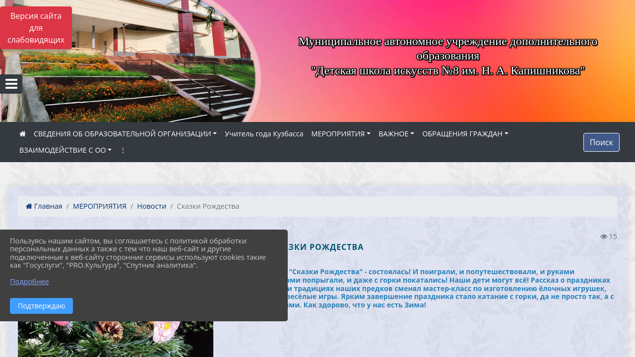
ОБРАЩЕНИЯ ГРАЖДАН (462, 133)
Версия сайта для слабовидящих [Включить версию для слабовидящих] (35, 27)
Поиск (601, 142)
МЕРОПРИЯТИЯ (338, 133)
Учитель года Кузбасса (264, 133)
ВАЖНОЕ (393, 133)
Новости (151, 206)
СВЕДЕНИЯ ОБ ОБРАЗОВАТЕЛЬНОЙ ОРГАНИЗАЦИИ (122, 133)
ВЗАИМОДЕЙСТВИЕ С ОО (62, 150)
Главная (44, 206)
